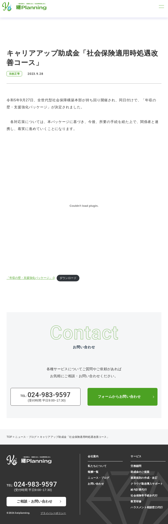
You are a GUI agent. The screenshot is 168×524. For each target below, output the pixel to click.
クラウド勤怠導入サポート (147, 483)
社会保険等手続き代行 (144, 495)
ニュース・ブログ (98, 477)
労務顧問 (136, 466)
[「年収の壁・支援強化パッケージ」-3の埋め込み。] (84, 205)
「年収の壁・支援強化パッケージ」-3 (30, 278)
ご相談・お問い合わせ (34, 501)
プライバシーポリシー (53, 513)
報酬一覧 (93, 471)
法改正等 (14, 73)
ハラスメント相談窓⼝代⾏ (147, 507)
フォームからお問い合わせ (119, 396)
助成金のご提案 (140, 471)
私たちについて (97, 466)
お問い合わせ (96, 483)
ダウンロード (68, 278)
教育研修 (136, 501)
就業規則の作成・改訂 (144, 477)
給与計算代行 (139, 489)
